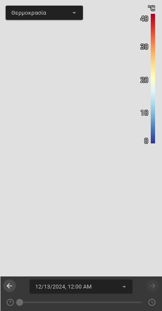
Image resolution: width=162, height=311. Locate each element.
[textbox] (44, 13)
